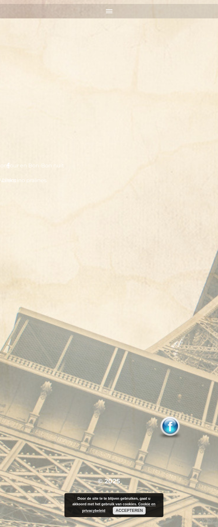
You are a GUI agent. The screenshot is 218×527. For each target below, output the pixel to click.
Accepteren (129, 510)
